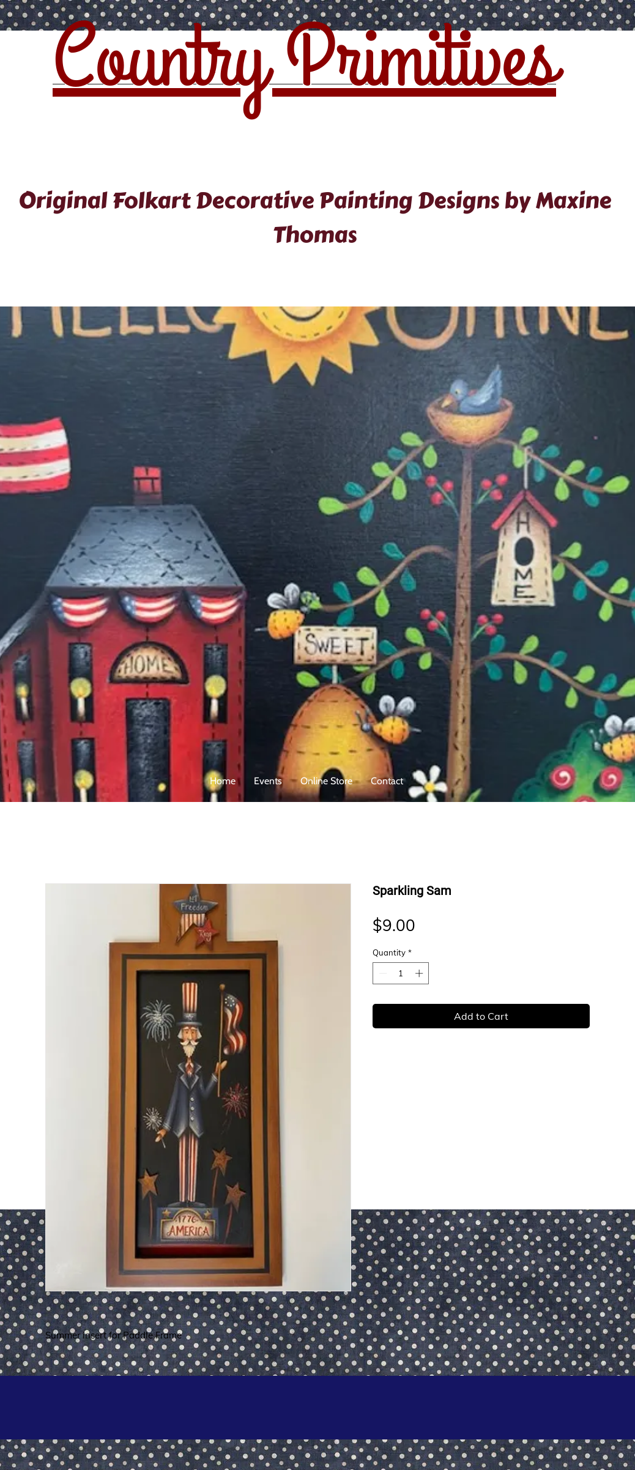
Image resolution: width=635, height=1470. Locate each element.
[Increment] (420, 973)
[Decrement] (381, 973)
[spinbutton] (401, 973)
